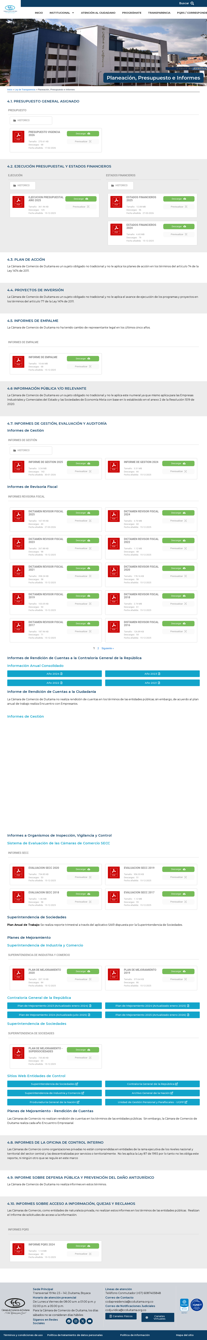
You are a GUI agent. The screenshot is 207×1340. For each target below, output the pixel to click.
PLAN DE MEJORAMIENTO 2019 (140, 977)
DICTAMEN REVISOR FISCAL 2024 (141, 516)
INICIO (39, 12)
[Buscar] (192, 3)
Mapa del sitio (185, 1335)
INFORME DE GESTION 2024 (141, 463)
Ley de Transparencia (26, 89)
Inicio (10, 89)
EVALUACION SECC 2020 (44, 870)
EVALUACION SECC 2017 (139, 896)
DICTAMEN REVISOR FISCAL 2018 (141, 598)
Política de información (135, 1335)
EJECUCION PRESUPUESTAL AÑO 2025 (46, 199)
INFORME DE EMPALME (43, 357)
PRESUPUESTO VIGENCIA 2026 (44, 133)
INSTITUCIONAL (62, 13)
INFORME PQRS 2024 (42, 1249)
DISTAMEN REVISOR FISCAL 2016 (141, 626)
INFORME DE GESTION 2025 (46, 463)
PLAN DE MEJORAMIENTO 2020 (45, 977)
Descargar (83, 137)
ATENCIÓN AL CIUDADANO (98, 12)
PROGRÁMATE (131, 12)
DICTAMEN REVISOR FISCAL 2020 (141, 571)
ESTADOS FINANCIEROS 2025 (141, 199)
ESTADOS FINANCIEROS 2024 (141, 226)
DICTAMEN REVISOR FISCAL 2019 (46, 598)
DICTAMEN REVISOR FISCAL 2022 (141, 543)
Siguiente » (107, 650)
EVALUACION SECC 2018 (44, 896)
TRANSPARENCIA (159, 12)
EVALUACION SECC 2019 (139, 870)
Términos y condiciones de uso (23, 1335)
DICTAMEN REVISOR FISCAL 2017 (46, 626)
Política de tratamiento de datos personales (75, 1335)
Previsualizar (83, 145)
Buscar (184, 3)
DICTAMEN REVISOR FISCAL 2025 (46, 516)
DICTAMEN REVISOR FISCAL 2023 (46, 543)
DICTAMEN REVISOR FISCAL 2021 (46, 571)
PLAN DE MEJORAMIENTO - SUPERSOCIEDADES (46, 1055)
